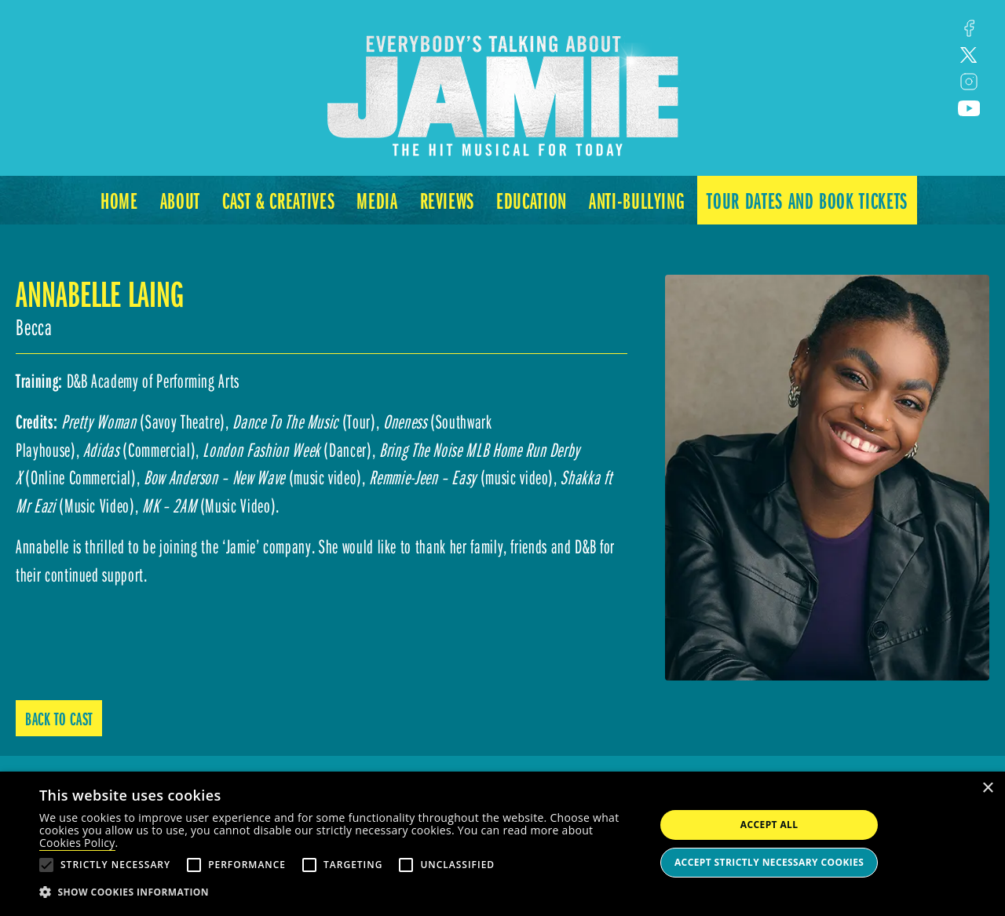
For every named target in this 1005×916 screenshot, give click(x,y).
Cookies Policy (77, 842)
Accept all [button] (769, 824)
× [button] (987, 788)
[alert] (502, 844)
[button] (338, 892)
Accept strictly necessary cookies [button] (769, 862)
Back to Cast (59, 718)
